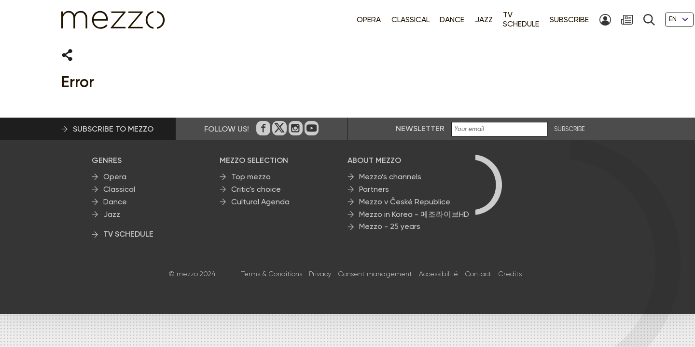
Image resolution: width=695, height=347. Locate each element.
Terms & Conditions (271, 272)
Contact (478, 272)
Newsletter (420, 127)
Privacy (320, 272)
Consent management (375, 272)
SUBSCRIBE (569, 127)
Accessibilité (438, 272)
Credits (510, 272)
